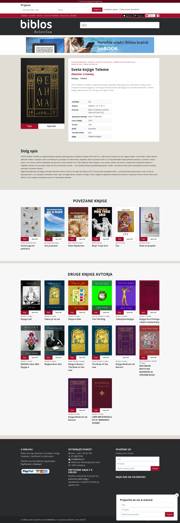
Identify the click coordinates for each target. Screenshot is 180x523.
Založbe (32, 16)
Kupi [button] (29, 126)
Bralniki (40, 16)
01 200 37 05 (77, 456)
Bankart (38, 464)
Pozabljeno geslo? (110, 9)
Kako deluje (64, 16)
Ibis (89, 102)
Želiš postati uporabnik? (129, 9)
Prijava (155, 468)
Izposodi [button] (51, 126)
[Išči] (119, 25)
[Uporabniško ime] (37, 9)
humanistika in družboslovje (124, 62)
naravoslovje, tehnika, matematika (84, 64)
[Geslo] (72, 9)
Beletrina (51, 520)
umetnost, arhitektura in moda (100, 62)
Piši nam (73, 16)
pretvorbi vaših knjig (78, 479)
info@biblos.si (77, 459)
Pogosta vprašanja (51, 16)
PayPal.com (26, 464)
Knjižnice (24, 16)
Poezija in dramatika (79, 62)
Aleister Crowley (82, 74)
